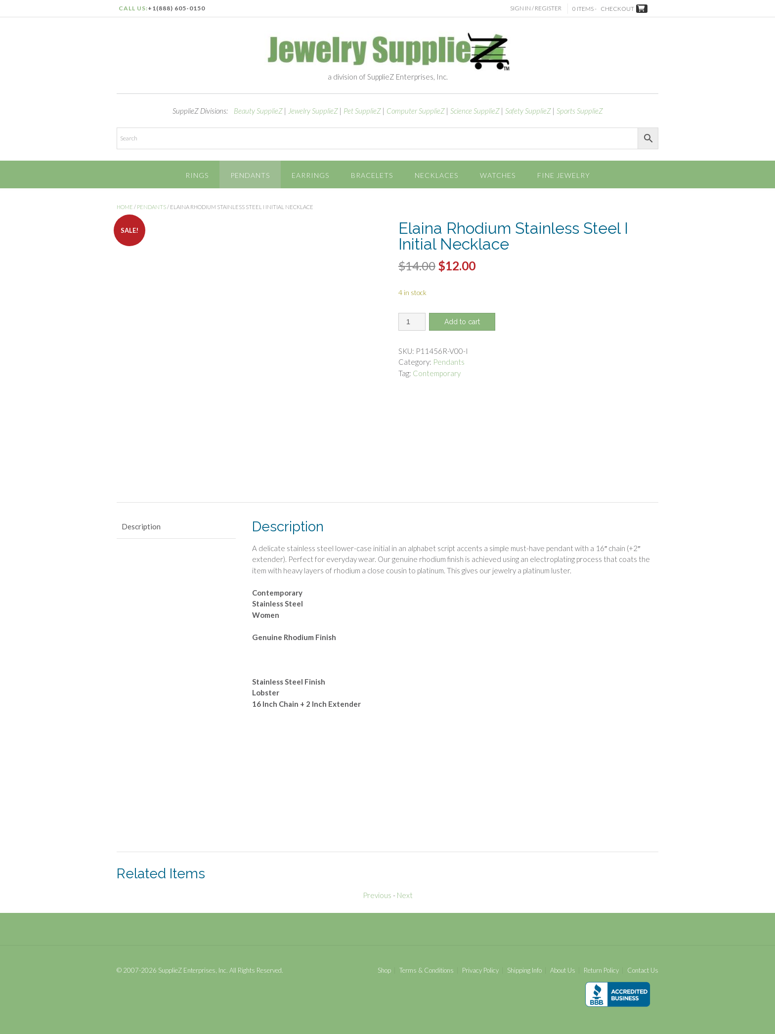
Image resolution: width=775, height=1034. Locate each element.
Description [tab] (141, 526)
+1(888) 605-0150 (176, 8)
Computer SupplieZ (416, 110)
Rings (197, 175)
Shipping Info (524, 970)
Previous (377, 895)
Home (125, 207)
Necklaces (436, 175)
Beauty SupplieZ (258, 110)
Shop (384, 970)
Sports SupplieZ (580, 110)
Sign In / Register (537, 8)
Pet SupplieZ (362, 110)
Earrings (310, 175)
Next (405, 895)
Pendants (250, 175)
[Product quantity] (412, 322)
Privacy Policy (480, 970)
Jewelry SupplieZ (313, 110)
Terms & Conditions (426, 970)
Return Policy (601, 970)
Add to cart (462, 322)
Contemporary (437, 373)
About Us (562, 970)
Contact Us (642, 970)
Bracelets (372, 175)
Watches (498, 175)
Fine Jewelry (563, 175)
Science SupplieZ (475, 110)
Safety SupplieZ (528, 110)
